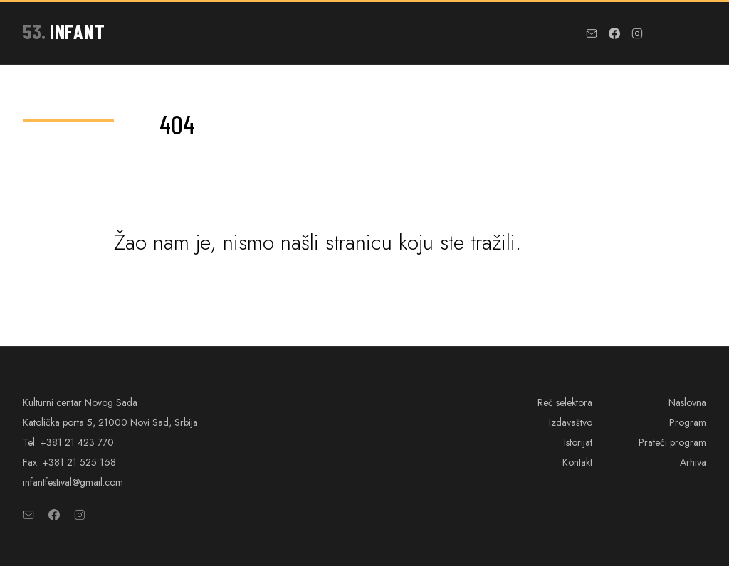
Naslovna (687, 402)
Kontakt (577, 462)
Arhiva (693, 462)
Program (687, 422)
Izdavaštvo (570, 422)
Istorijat (578, 442)
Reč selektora (564, 402)
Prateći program (672, 442)
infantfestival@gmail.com (73, 482)
